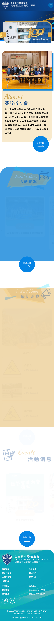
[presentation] (4, 34)
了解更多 (41, 144)
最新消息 (5, 569)
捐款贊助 (5, 590)
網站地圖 (5, 594)
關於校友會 (6, 573)
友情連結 (5, 586)
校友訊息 (32, 577)
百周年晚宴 (6, 577)
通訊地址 (32, 586)
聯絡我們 (32, 573)
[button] (41, 39)
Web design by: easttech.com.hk (27, 617)
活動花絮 (5, 581)
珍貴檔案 (32, 569)
